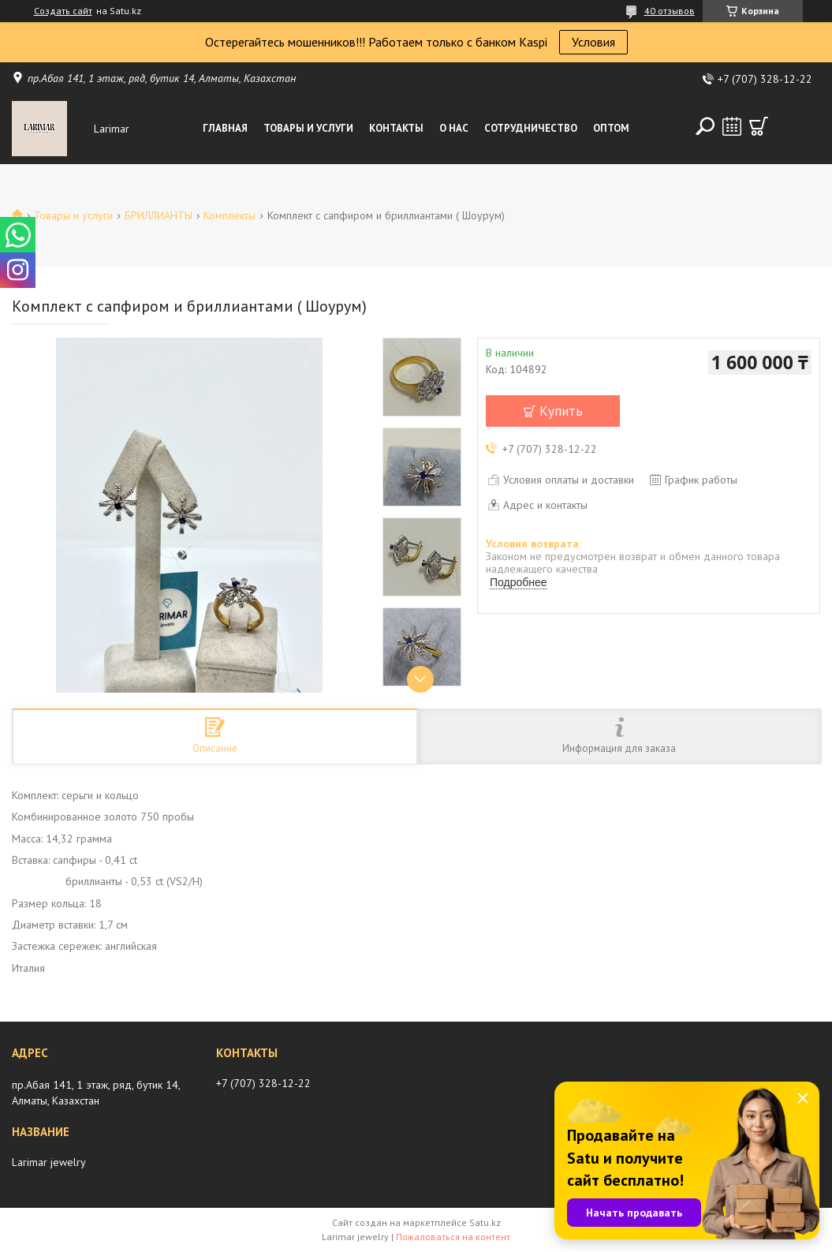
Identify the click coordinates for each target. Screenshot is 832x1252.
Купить (561, 411)
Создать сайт (63, 11)
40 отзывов (669, 11)
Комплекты (229, 215)
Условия (593, 42)
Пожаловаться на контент (453, 1237)
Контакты (396, 128)
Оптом (611, 128)
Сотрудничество (530, 128)
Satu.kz (485, 1222)
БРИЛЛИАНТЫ (158, 215)
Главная (225, 128)
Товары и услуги (308, 128)
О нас (453, 128)
